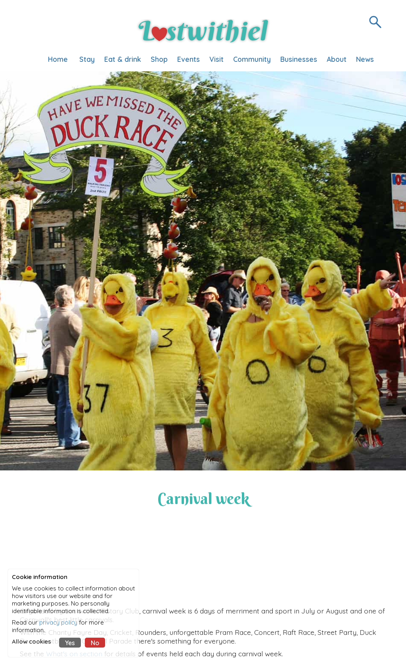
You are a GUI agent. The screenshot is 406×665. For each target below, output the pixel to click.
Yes (70, 643)
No (95, 643)
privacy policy (58, 622)
